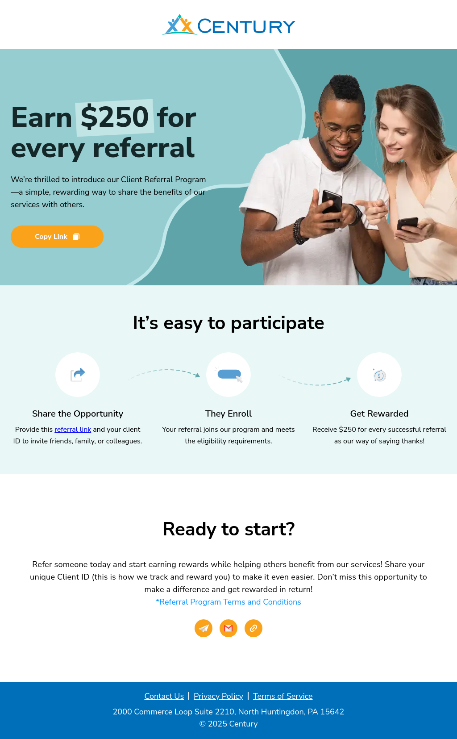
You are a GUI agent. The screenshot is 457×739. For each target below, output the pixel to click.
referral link (72, 429)
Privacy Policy (218, 696)
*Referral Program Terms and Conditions (228, 602)
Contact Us (164, 696)
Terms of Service (283, 696)
